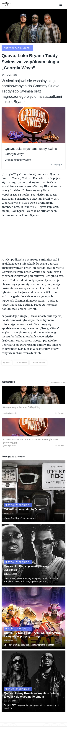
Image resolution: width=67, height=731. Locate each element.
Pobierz (59, 413)
